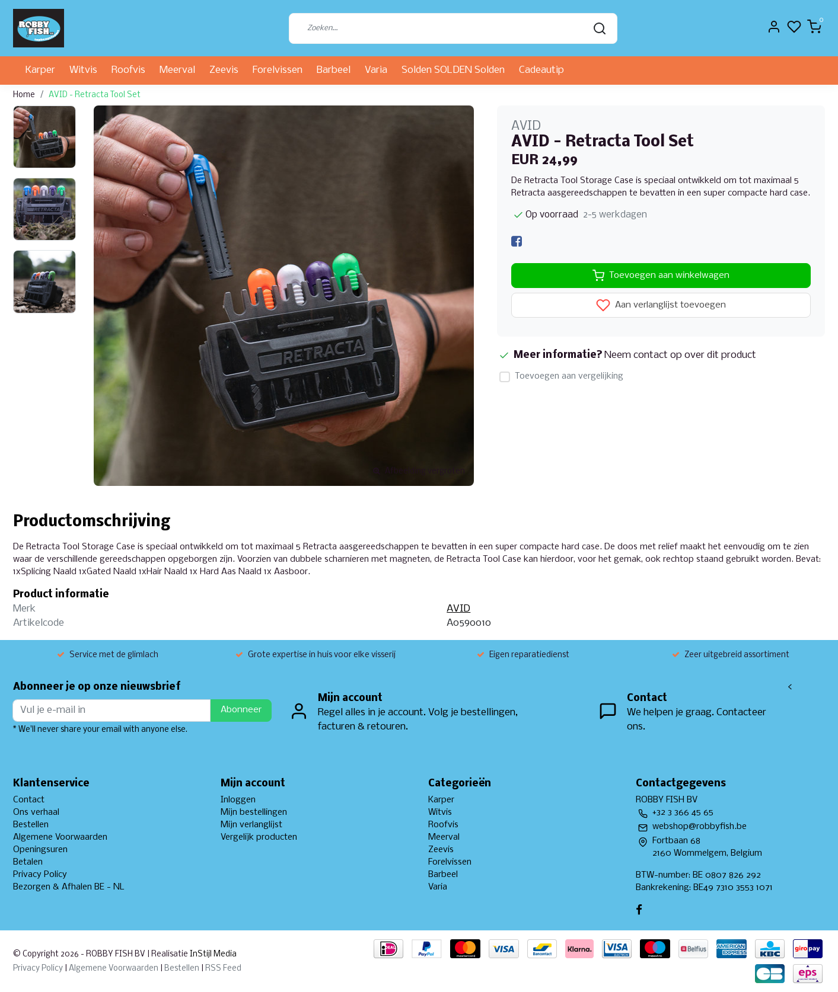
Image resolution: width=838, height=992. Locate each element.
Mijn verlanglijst (251, 825)
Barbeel (334, 70)
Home (24, 95)
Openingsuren (40, 850)
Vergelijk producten (259, 837)
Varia (376, 70)
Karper (40, 70)
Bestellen (31, 825)
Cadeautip (541, 70)
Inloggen (238, 800)
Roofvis (128, 70)
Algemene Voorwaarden (60, 837)
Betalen (28, 862)
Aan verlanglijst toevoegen (661, 305)
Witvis (83, 70)
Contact (28, 800)
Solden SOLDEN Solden (453, 70)
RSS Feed (223, 968)
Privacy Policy (40, 874)
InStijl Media (212, 954)
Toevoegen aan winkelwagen (660, 275)
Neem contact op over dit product (680, 355)
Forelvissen (277, 70)
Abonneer (241, 710)
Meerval (177, 70)
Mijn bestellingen (254, 812)
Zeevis (223, 70)
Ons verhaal (36, 812)
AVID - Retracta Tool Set (95, 95)
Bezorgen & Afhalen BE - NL (69, 887)
